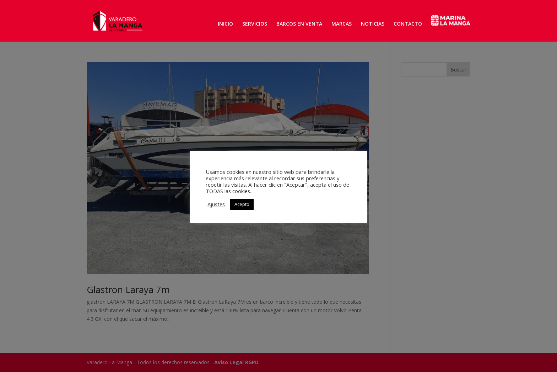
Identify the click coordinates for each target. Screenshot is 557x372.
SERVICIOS (254, 24)
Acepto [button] (241, 204)
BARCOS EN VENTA (299, 24)
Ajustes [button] (216, 204)
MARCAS (341, 24)
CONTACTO (408, 24)
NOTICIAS (372, 24)
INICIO (225, 24)
